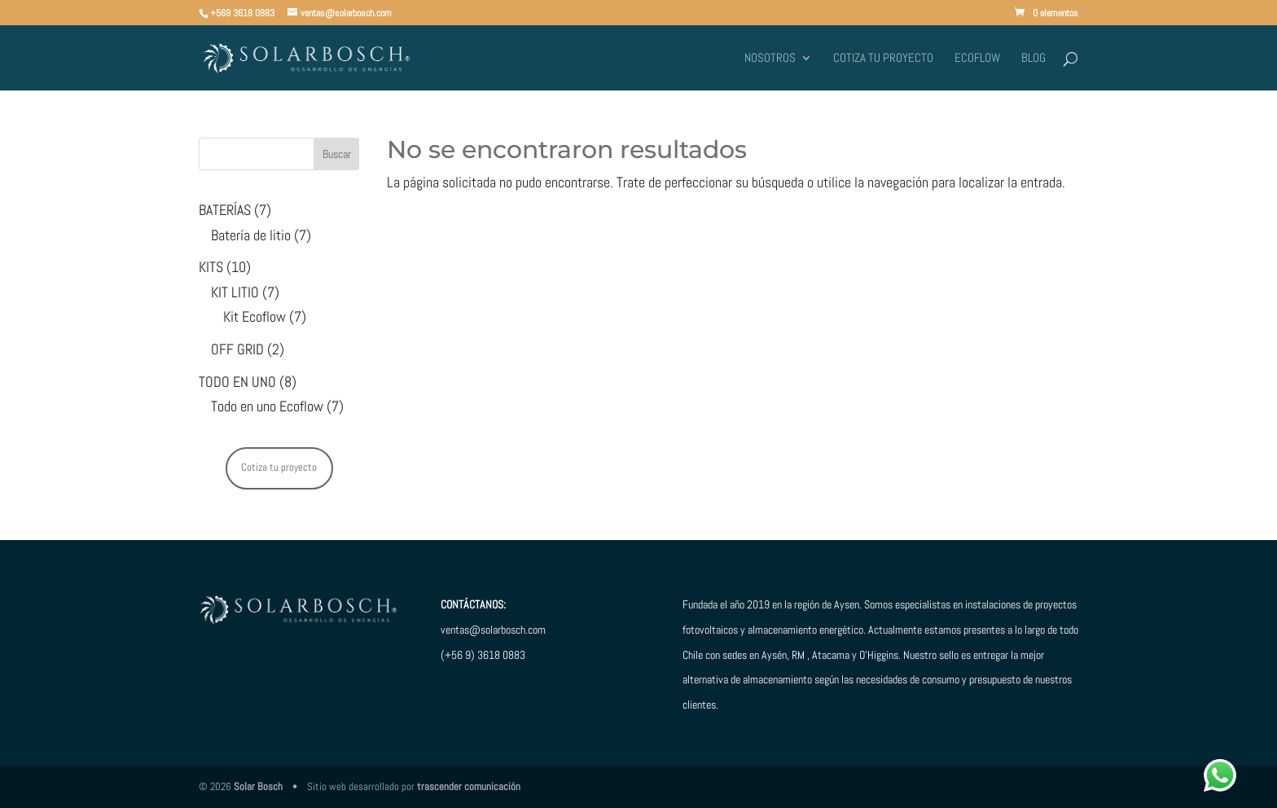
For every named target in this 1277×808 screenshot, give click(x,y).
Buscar (337, 154)
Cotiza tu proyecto (883, 58)
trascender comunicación (468, 786)
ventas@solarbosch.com (493, 629)
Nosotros (770, 58)
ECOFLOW (977, 58)
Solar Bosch (258, 786)
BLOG (1033, 58)
